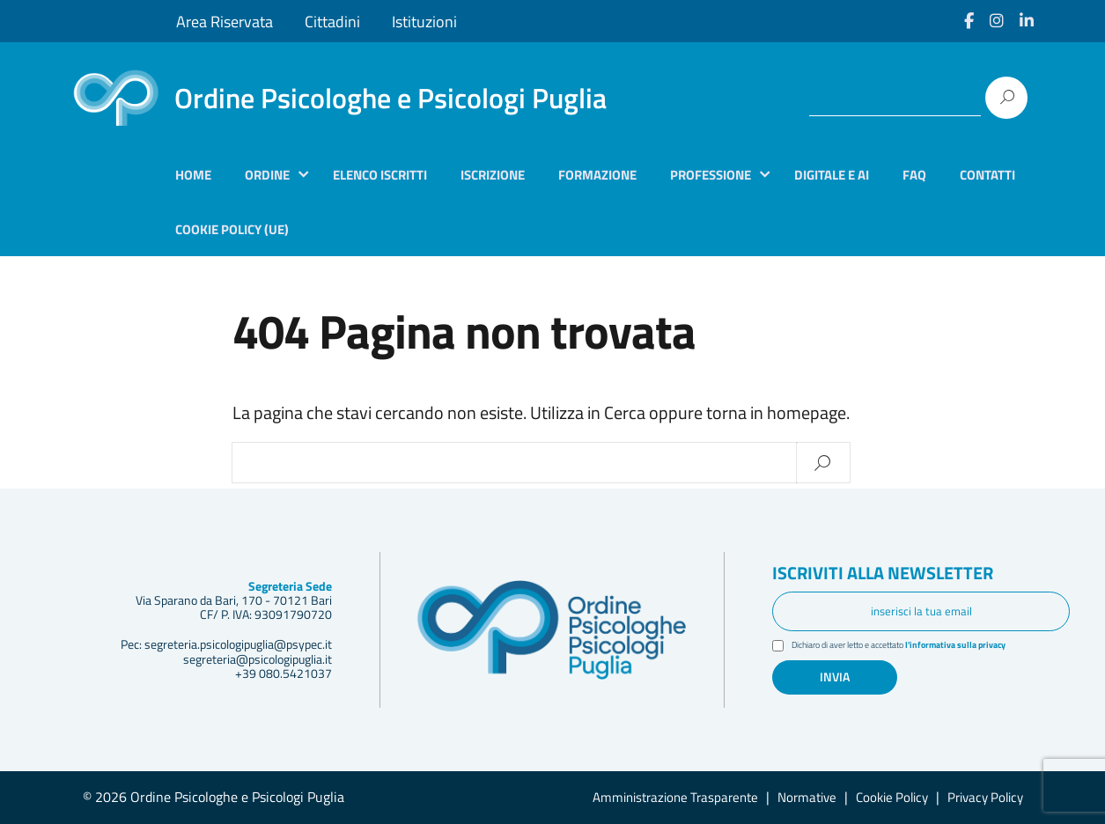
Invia (835, 677)
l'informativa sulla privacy (977, 646)
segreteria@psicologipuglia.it (257, 659)
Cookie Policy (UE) (232, 229)
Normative (806, 797)
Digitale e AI (831, 175)
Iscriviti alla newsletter (892, 574)
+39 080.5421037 (283, 673)
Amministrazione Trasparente (675, 797)
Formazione (597, 175)
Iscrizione (492, 175)
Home (193, 175)
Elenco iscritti (380, 175)
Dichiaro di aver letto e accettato (912, 646)
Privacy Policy (985, 797)
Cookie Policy (892, 797)
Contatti (987, 175)
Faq (914, 175)
